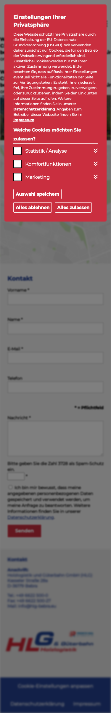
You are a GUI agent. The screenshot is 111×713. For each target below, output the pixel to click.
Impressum (23, 120)
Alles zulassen (73, 207)
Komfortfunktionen (48, 164)
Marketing (37, 177)
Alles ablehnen (32, 207)
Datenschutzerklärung (34, 109)
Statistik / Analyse (46, 151)
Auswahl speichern (37, 194)
